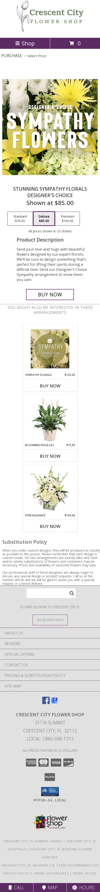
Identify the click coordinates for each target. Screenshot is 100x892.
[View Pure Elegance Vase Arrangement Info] (50, 489)
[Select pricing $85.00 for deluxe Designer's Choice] (44, 218)
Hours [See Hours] (83, 887)
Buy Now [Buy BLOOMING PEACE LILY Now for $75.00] (50, 456)
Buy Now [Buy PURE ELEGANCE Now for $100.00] (50, 526)
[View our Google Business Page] (54, 702)
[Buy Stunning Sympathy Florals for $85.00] (50, 294)
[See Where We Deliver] (50, 619)
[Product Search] (51, 593)
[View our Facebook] (46, 702)
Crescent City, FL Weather (24, 865)
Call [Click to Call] (16, 887)
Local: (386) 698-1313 (50, 739)
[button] (50, 791)
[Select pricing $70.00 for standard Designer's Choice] (20, 218)
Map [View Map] (50, 887)
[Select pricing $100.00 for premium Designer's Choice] (67, 218)
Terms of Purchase (51, 873)
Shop (25, 43)
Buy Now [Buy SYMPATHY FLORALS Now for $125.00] (50, 386)
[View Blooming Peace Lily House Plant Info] (50, 419)
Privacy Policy (16, 873)
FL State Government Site (75, 865)
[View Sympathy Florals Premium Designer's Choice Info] (50, 348)
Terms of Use (85, 873)
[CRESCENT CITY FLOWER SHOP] (50, 31)
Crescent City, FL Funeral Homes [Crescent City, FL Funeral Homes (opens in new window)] (32, 841)
